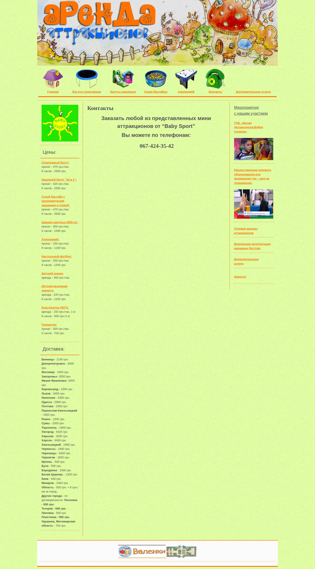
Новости (240, 276)
